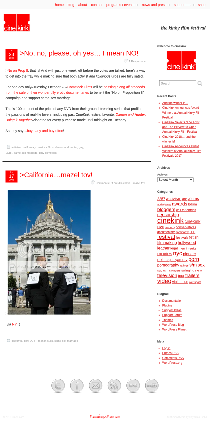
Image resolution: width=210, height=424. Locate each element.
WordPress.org (172, 362)
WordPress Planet (174, 329)
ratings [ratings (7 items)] (184, 265)
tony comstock (47, 152)
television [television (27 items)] (167, 275)
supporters (184, 6)
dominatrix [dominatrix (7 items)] (182, 232)
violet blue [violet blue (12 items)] (180, 282)
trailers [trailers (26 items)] (192, 275)
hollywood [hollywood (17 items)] (187, 242)
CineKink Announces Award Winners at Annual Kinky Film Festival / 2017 (181, 151)
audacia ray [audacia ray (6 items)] (164, 204)
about (82, 5)
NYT (15, 324)
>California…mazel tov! (56, 175)
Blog (71, 5)
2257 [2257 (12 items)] (161, 199)
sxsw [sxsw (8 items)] (198, 270)
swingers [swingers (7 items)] (174, 270)
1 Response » (137, 61)
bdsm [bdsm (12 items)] (192, 204)
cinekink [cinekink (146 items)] (170, 220)
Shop (202, 5)
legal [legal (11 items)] (174, 248)
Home (59, 5)
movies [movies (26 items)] (164, 253)
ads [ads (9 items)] (185, 199)
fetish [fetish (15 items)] (193, 237)
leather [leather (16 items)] (163, 248)
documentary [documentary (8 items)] (166, 232)
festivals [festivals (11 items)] (182, 238)
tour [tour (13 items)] (181, 276)
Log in (166, 348)
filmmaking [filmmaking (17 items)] (167, 242)
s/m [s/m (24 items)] (193, 265)
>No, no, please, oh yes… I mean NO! (79, 53)
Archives (162, 174)
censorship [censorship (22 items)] (168, 214)
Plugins (167, 305)
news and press (156, 6)
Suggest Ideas (172, 310)
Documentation (172, 300)
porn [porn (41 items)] (193, 259)
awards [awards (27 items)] (179, 203)
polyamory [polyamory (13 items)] (179, 260)
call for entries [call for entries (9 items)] (186, 210)
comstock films (45, 147)
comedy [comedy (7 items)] (170, 227)
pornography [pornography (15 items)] (168, 265)
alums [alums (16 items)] (193, 198)
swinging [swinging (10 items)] (187, 270)
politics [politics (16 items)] (163, 259)
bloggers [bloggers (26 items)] (166, 209)
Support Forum (172, 315)
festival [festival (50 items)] (166, 237)
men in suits (45, 340)
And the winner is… (175, 103)
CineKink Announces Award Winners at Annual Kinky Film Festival (181, 112)
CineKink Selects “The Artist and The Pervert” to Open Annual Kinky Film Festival (181, 127)
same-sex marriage (26, 152)
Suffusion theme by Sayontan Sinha (187, 417)
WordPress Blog (173, 324)
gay (81, 147)
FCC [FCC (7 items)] (192, 232)
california (28, 147)
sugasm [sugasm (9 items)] (162, 270)
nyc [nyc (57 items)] (177, 253)
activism (17, 147)
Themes (167, 320)
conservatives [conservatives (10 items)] (186, 227)
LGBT (9, 152)
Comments (173, 358)
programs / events (122, 6)
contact (96, 5)
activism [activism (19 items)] (173, 198)
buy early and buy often (45, 131)
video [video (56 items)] (164, 281)
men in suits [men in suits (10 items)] (187, 248)
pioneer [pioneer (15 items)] (189, 254)
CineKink (17, 417)
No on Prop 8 (18, 70)
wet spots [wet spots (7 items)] (195, 282)
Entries (170, 353)
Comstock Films (79, 87)
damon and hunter (66, 147)
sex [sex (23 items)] (201, 265)
